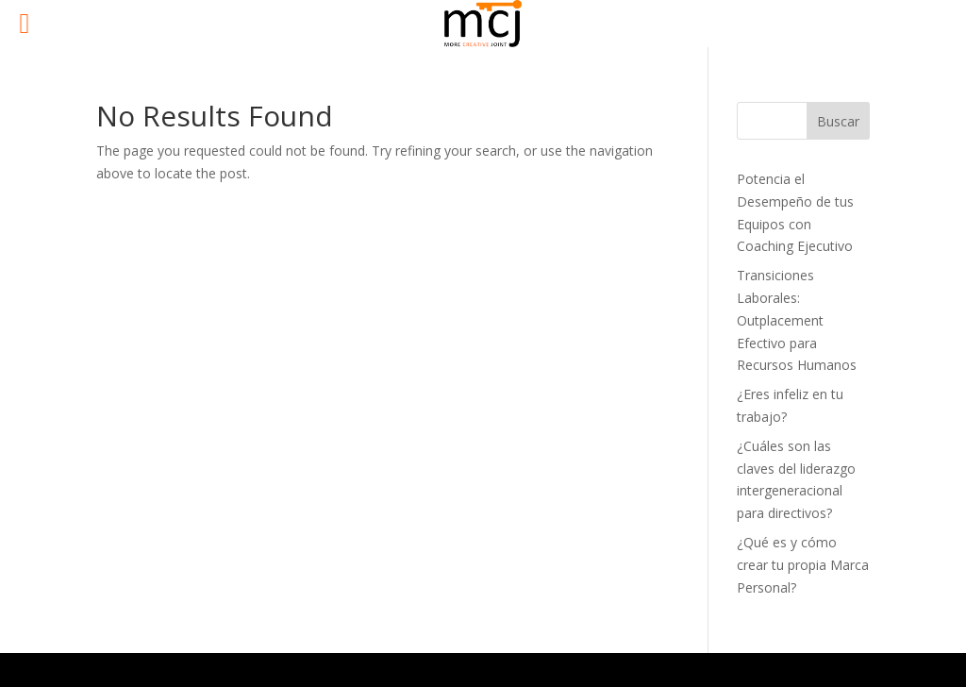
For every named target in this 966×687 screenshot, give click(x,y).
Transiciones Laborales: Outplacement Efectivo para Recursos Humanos (797, 320)
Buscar (838, 121)
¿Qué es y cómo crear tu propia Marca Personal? (803, 564)
